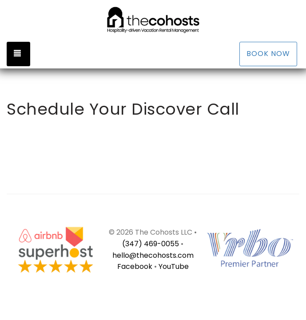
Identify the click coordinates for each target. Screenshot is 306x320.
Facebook (135, 266)
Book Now (268, 53)
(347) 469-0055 (150, 244)
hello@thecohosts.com (153, 255)
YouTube (174, 266)
